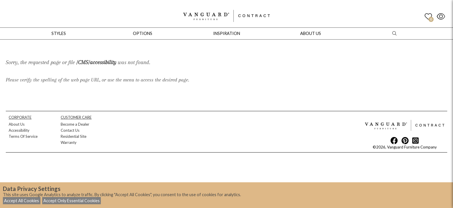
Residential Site (73, 136)
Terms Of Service (23, 136)
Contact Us (70, 130)
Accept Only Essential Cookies (71, 200)
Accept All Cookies (21, 200)
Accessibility (19, 130)
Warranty (69, 142)
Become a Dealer (75, 124)
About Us (17, 124)
